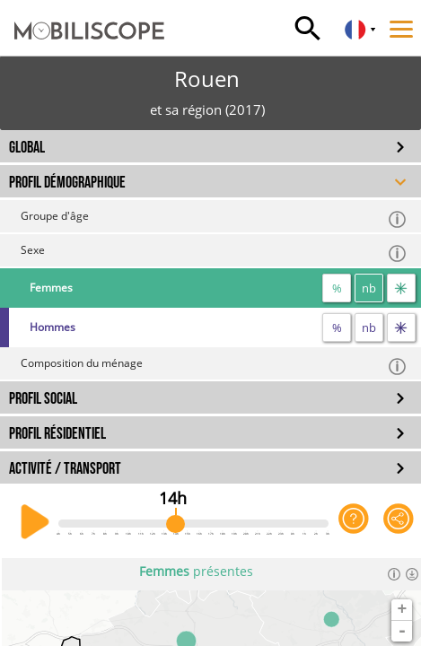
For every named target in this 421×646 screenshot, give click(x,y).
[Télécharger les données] (412, 574)
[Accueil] (82, 13)
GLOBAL (27, 147)
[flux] (401, 288)
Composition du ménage (214, 365)
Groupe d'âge (214, 218)
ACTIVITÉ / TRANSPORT (65, 468)
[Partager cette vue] (398, 522)
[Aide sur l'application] (353, 522)
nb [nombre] (369, 288)
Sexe (214, 252)
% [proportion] (337, 288)
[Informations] (394, 574)
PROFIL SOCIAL (43, 398)
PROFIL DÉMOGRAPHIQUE (67, 182)
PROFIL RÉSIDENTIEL (57, 433)
